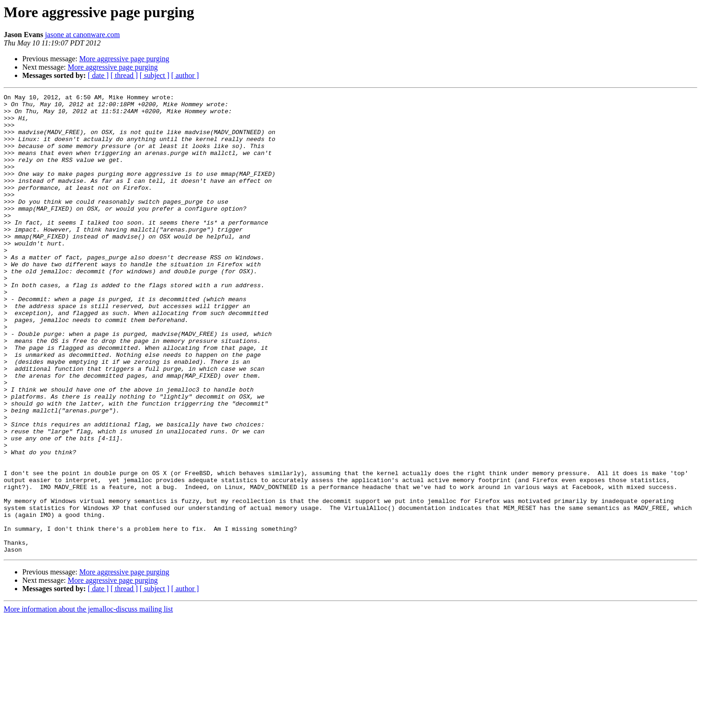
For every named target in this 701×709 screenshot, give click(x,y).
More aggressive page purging (124, 59)
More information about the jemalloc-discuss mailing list (88, 701)
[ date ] (98, 75)
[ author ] (185, 75)
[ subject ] (154, 75)
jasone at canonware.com (82, 35)
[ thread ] (124, 75)
